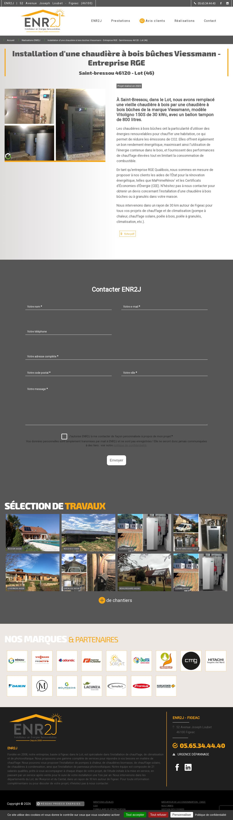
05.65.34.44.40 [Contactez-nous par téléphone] (202, 745)
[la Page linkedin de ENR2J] (225, 3)
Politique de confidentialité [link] (210, 814)
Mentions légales (103, 802)
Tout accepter (135, 814)
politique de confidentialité (130, 445)
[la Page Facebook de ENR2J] (218, 3)
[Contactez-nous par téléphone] (205, 3)
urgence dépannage (193, 754)
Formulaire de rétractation (109, 809)
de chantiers (119, 600)
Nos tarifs (167, 805)
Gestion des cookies (172, 809)
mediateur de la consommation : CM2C (183, 802)
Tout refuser (158, 814)
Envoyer (116, 460)
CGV (95, 805)
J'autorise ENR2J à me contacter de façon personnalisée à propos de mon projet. (117, 436)
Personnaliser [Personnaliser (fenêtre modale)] (181, 814)
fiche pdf (129, 233)
